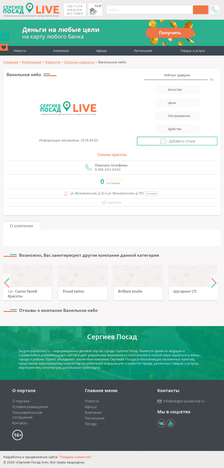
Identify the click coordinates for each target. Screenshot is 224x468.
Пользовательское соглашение (27, 415)
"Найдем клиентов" (75, 457)
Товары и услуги (192, 51)
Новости (20, 51)
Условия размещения (30, 406)
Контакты (19, 423)
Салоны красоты (112, 154)
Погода (90, 423)
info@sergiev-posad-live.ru (184, 401)
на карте (152, 193)
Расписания (143, 51)
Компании (61, 51)
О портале (20, 401)
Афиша (101, 51)
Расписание (95, 418)
